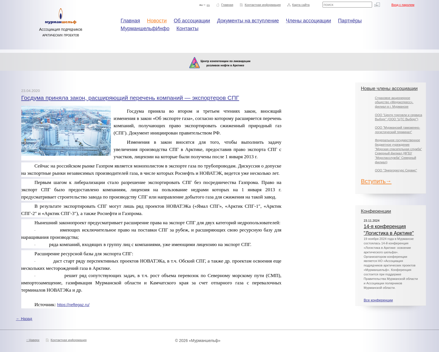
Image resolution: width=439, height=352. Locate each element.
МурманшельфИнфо (145, 28)
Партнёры (350, 20)
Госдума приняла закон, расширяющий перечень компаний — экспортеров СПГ (130, 98)
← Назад (24, 318)
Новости (157, 20)
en (208, 4)
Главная (227, 4)
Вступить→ (376, 181)
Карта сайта (300, 4)
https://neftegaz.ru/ (73, 305)
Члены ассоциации (308, 20)
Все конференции (378, 300)
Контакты (187, 28)
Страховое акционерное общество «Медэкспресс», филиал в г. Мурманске (394, 102)
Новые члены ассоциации (389, 88)
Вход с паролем (402, 4)
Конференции (376, 211)
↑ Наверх (32, 340)
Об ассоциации (192, 20)
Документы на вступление (248, 20)
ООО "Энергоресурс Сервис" (396, 170)
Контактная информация (263, 4)
